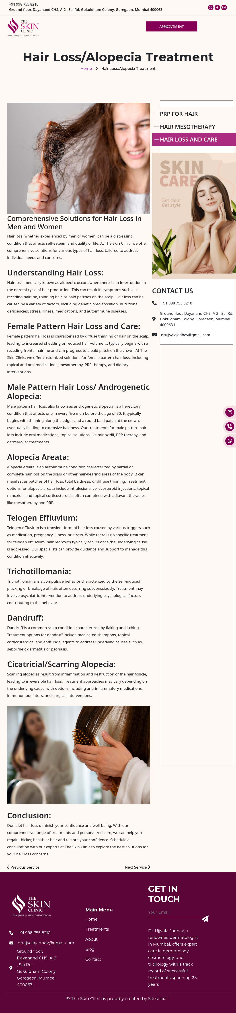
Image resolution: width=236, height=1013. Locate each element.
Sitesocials (159, 998)
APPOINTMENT (171, 26)
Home (86, 69)
